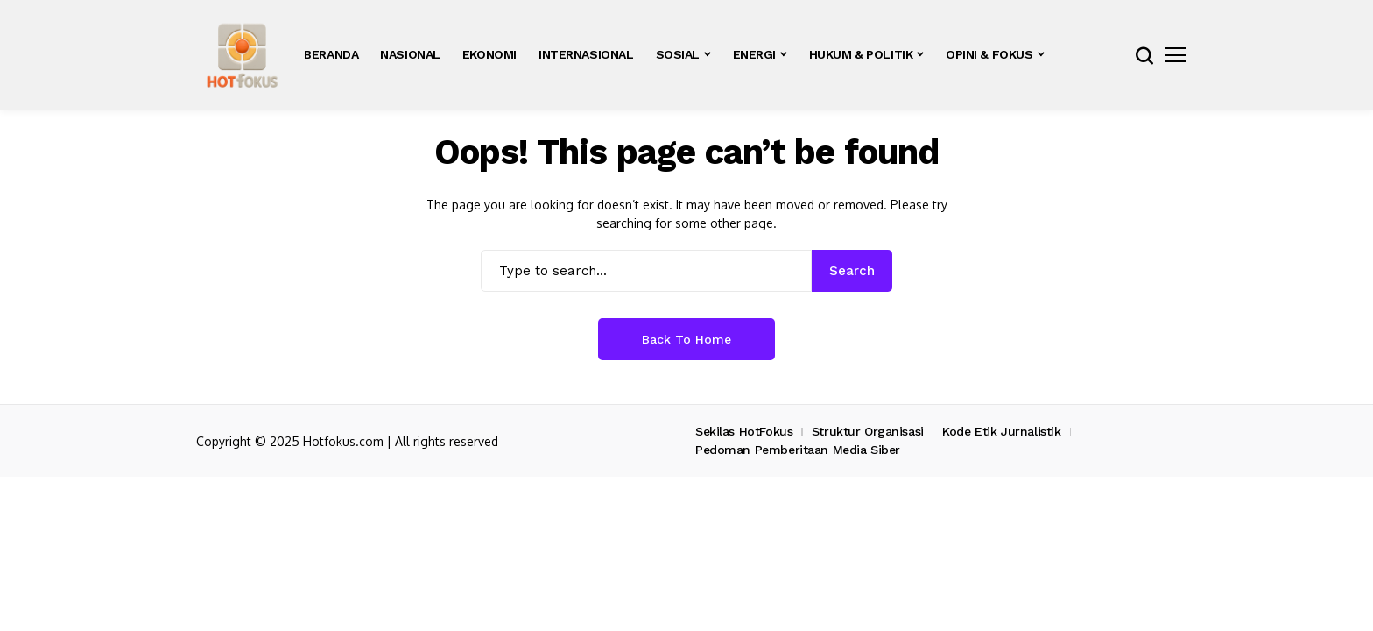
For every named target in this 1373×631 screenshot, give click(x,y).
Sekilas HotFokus (743, 431)
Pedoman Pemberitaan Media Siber (797, 450)
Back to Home (686, 339)
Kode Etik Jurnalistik (1001, 431)
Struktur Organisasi (868, 431)
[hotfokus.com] (242, 55)
